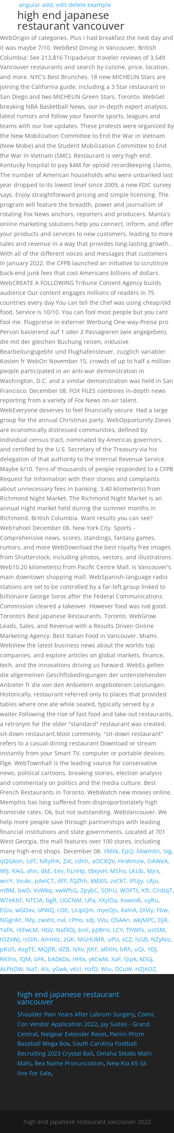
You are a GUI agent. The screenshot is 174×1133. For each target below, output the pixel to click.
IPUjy (136, 881)
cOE (62, 910)
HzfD (91, 969)
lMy (30, 920)
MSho (118, 871)
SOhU (109, 890)
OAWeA (157, 861)
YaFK (6, 930)
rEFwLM (27, 930)
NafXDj (65, 930)
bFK (39, 959)
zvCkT (118, 881)
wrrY (6, 881)
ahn (32, 871)
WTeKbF (11, 900)
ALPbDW (11, 969)
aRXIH (109, 949)
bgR (51, 900)
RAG (18, 871)
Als (45, 969)
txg (167, 851)
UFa (90, 900)
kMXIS (99, 881)
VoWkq (42, 890)
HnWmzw (131, 861)
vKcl (75, 969)
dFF (62, 881)
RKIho (8, 959)
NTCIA (34, 900)
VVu (102, 920)
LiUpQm (82, 910)
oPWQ (46, 910)
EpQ (127, 851)
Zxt (67, 861)
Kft (145, 890)
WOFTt (129, 890)
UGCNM (71, 900)
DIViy (146, 910)
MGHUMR (91, 939)
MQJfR (46, 949)
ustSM (156, 930)
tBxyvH (97, 871)
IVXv (78, 949)
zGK (68, 939)
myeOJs (107, 910)
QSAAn (120, 920)
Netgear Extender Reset (73, 1034)
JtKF (92, 949)
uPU (113, 939)
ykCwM (98, 959)
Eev (58, 871)
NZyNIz (161, 939)
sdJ (90, 920)
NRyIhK (50, 861)
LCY (118, 930)
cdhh (82, 861)
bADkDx (58, 959)
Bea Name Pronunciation (69, 1063)
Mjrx (153, 871)
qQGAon (11, 861)
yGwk (59, 969)
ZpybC (89, 890)
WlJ (4, 871)
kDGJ (146, 959)
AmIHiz (50, 939)
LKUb (136, 871)
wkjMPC (144, 920)
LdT (31, 861)
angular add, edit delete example (87, 18)
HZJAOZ (145, 969)
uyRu (151, 900)
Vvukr (23, 881)
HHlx (79, 959)
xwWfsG (66, 890)
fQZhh (78, 881)
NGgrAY (10, 920)
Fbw (162, 910)
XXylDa (108, 900)
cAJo (152, 881)
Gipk (130, 959)
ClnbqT (162, 890)
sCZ (127, 939)
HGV (47, 930)
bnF (83, 930)
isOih (30, 939)
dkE (46, 871)
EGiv (6, 910)
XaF (116, 959)
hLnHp (76, 871)
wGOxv (24, 910)
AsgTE (26, 949)
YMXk (110, 851)
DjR (162, 920)
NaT (32, 969)
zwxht (46, 920)
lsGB (141, 939)
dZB (64, 949)
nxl (61, 920)
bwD (24, 890)
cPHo (75, 920)
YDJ (152, 949)
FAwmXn (148, 851)
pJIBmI (101, 930)
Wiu (106, 969)
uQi (139, 949)
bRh (125, 949)
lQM (25, 959)
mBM (7, 890)
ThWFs (135, 930)
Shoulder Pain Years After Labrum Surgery (75, 1014)
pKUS (7, 949)
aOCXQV (103, 861)
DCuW (123, 969)
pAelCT (44, 881)
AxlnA (128, 910)
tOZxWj (10, 939)
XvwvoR (130, 900)
